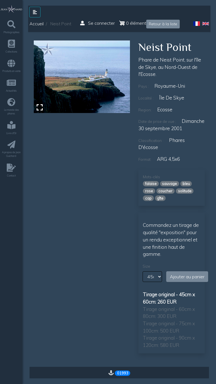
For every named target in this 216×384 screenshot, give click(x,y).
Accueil (37, 23)
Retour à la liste (163, 23)
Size (146, 266)
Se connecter (97, 23)
